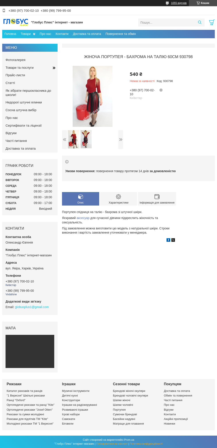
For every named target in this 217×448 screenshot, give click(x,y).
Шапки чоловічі (123, 404)
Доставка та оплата (87, 34)
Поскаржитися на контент (112, 443)
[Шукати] (200, 23)
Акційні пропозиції (176, 419)
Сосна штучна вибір (21, 110)
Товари (26, 34)
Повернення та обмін (120, 34)
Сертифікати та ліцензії (24, 125)
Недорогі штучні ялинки (24, 102)
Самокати (68, 419)
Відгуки (11, 133)
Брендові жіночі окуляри (129, 391)
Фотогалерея (15, 60)
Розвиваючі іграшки (75, 409)
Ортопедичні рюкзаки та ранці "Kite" (30, 404)
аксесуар (83, 218)
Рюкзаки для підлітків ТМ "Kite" (27, 419)
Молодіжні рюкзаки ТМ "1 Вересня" (30, 423)
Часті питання (16, 141)
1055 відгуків (179, 3)
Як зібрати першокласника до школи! (28, 93)
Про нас (45, 34)
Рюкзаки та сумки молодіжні (25, 414)
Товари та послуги (20, 67)
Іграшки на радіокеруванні (79, 404)
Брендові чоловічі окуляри (130, 395)
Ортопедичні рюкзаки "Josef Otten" (30, 409)
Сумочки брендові (125, 414)
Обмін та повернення (178, 395)
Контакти (62, 34)
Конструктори (71, 400)
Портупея (119, 409)
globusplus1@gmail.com (32, 307)
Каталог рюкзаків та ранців (25, 391)
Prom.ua (129, 439)
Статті (10, 83)
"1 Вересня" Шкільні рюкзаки (26, 395)
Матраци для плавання (128, 423)
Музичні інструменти (75, 391)
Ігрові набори (71, 414)
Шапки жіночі (121, 400)
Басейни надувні (124, 419)
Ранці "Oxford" (16, 400)
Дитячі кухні (70, 395)
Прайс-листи (15, 75)
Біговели (68, 423)
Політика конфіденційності (146, 443)
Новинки (169, 423)
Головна (10, 34)
